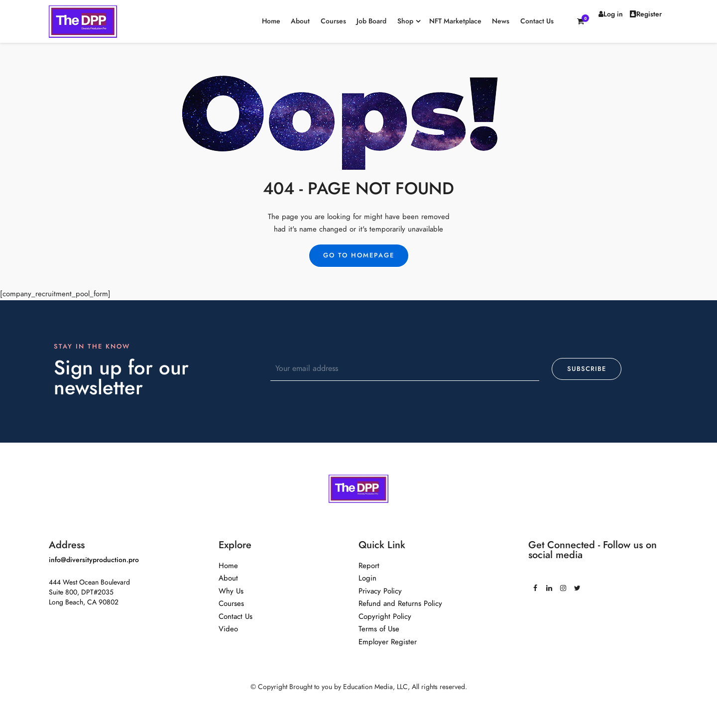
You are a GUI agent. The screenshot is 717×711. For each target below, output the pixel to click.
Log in (610, 14)
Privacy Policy (380, 591)
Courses (333, 21)
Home (271, 21)
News (500, 21)
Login (367, 578)
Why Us (231, 591)
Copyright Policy (384, 616)
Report (368, 566)
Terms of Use (378, 629)
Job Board (371, 21)
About (300, 21)
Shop (405, 21)
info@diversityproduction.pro (94, 560)
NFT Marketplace (455, 21)
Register (646, 14)
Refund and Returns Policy (400, 603)
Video (228, 629)
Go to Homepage (358, 255)
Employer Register (387, 642)
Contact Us (537, 21)
